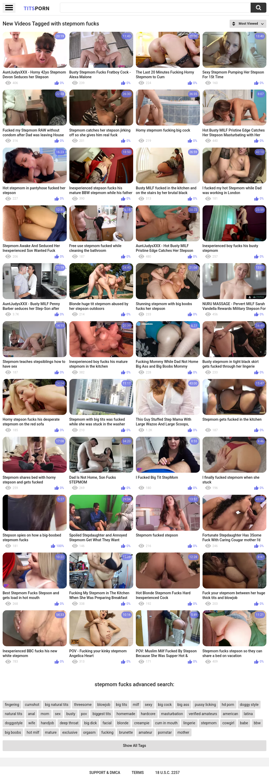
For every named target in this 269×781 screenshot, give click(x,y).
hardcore (148, 714)
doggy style (249, 704)
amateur (145, 732)
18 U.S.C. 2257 (167, 772)
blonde (122, 723)
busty (70, 714)
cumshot (32, 704)
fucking (107, 732)
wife (31, 723)
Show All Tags (134, 745)
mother (183, 732)
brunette (126, 732)
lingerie (189, 723)
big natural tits (56, 704)
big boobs (13, 732)
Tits (36, 8)
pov (84, 714)
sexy (148, 704)
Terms (138, 772)
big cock (165, 704)
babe (244, 723)
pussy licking (205, 704)
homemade (126, 714)
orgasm (89, 732)
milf (136, 704)
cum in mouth (166, 723)
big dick (90, 723)
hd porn (228, 704)
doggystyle (13, 723)
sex (58, 714)
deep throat (69, 723)
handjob (47, 723)
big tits (121, 704)
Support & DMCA (104, 772)
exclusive (69, 732)
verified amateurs (203, 714)
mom (45, 714)
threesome (83, 704)
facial (106, 723)
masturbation (172, 714)
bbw (257, 723)
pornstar (165, 732)
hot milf (33, 732)
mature (50, 732)
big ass (183, 704)
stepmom (209, 723)
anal (31, 714)
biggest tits (102, 714)
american (230, 714)
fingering (12, 704)
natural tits (13, 714)
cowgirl (228, 723)
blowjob (103, 704)
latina (248, 714)
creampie (141, 723)
